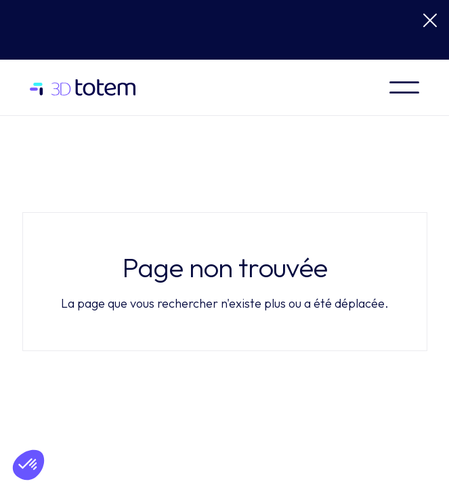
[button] (404, 87)
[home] (88, 87)
